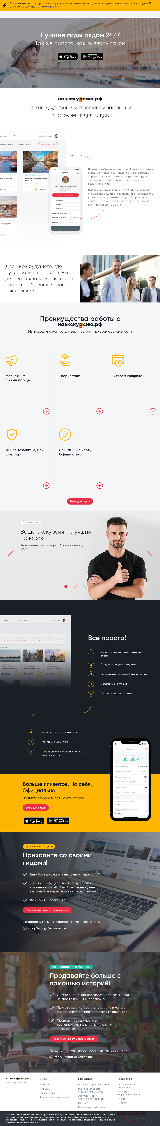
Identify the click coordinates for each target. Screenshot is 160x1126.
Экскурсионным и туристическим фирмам (91, 1097)
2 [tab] (75, 586)
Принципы (44, 1089)
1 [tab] (65, 586)
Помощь (121, 1099)
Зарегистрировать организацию (47, 910)
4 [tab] (94, 586)
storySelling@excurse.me (44, 928)
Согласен (140, 1119)
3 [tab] (84, 586)
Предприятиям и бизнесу (91, 1107)
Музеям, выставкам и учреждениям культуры (90, 1090)
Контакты (122, 1103)
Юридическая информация (53, 1097)
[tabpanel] (80, 555)
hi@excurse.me (50, 7)
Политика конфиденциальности (128, 1093)
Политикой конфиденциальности (22, 1122)
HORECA (83, 1103)
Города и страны (48, 1093)
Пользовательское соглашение (127, 1086)
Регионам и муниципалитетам (94, 1085)
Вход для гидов (80, 501)
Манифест (45, 1085)
